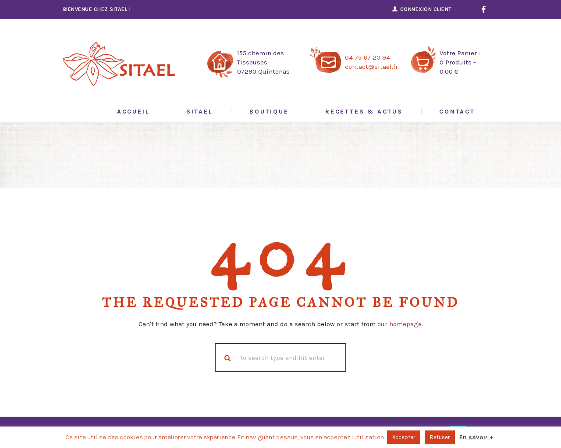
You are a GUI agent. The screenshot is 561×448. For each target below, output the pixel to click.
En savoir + (476, 437)
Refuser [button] (440, 437)
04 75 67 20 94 (367, 57)
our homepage (399, 324)
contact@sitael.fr (371, 67)
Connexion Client (426, 9)
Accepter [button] (403, 437)
